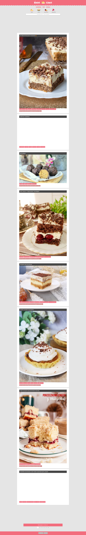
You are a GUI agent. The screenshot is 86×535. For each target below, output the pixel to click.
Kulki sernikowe (23, 153)
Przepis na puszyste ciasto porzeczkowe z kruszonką (29, 390)
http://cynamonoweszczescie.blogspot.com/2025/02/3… (34, 304)
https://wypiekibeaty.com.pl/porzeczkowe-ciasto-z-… (33, 466)
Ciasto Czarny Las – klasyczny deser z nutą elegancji (29, 191)
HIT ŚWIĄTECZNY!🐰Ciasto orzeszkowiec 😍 (28, 35)
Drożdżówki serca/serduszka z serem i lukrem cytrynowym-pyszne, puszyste (34, 471)
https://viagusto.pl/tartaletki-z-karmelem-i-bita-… (32, 385)
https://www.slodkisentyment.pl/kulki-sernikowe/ (32, 185)
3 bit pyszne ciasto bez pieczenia (26, 264)
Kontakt (45, 533)
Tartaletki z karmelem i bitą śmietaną (27, 309)
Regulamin (41, 533)
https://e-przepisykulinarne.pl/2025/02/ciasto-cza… (33, 258)
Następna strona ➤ (43, 524)
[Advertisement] (43, 24)
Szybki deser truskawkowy (24, 116)
